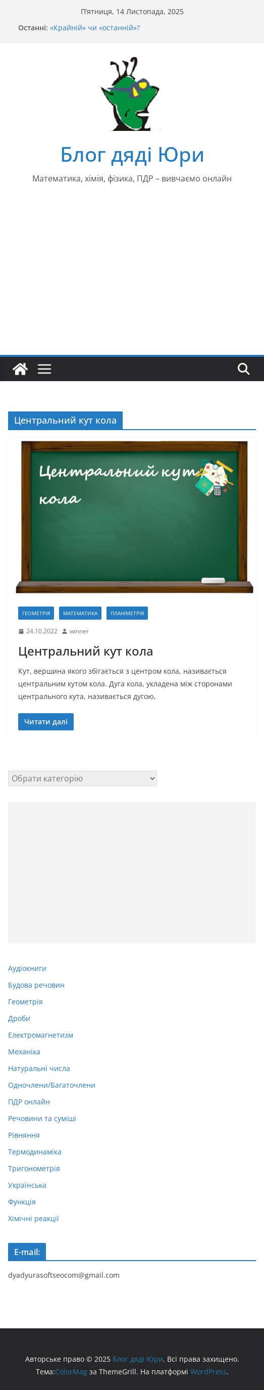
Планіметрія (127, 613)
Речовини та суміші (42, 1118)
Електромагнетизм (40, 1035)
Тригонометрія (34, 1168)
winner (79, 631)
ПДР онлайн (29, 1101)
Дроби (19, 1018)
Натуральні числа (39, 1068)
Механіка (24, 1051)
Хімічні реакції (33, 1218)
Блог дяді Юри (132, 154)
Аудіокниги (27, 968)
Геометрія (36, 613)
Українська (27, 1185)
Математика (80, 613)
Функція (22, 1202)
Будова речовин (36, 985)
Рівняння (24, 1135)
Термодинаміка (35, 1151)
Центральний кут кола (85, 650)
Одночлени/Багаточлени (51, 1085)
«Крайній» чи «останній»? (95, 27)
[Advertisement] (132, 279)
